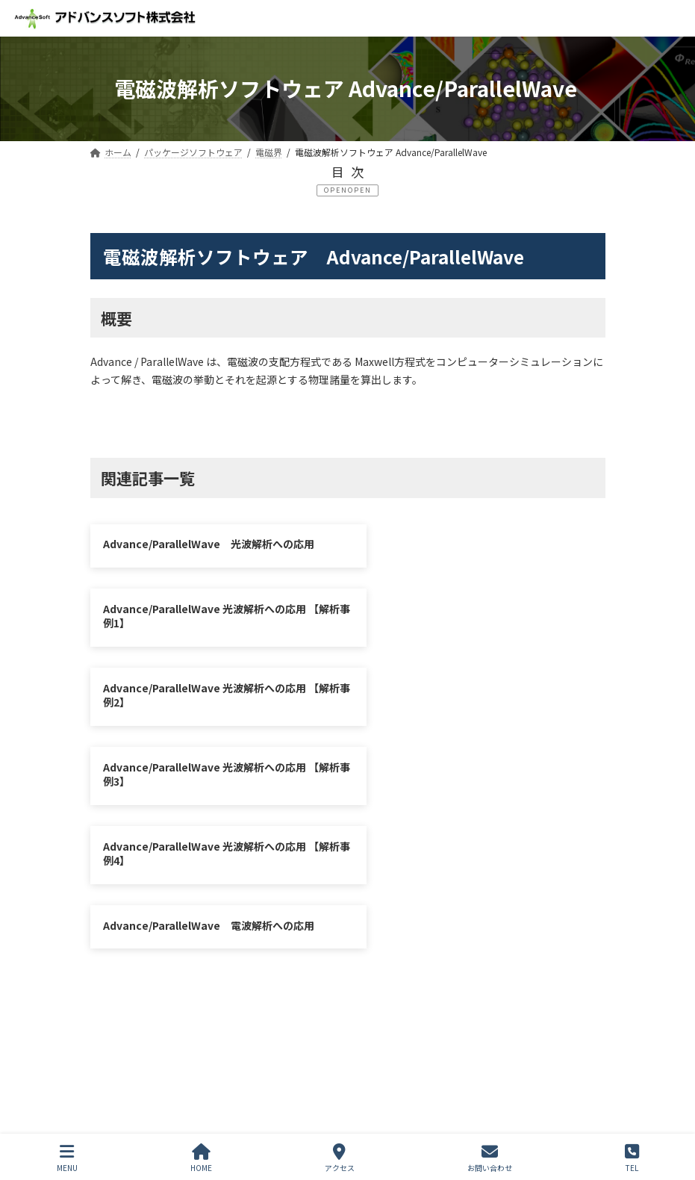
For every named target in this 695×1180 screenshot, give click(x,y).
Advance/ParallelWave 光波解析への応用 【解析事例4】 (204, 712)
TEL (632, 1158)
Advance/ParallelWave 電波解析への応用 (477, 705)
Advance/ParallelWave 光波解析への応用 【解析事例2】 (204, 632)
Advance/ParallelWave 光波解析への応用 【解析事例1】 (473, 551)
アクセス (340, 1158)
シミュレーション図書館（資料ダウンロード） (215, 962)
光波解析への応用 (213, 421)
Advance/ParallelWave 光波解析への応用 (208, 543)
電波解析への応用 (481, 421)
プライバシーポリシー (159, 951)
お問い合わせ (375, 951)
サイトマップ (277, 951)
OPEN (360, 190)
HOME (201, 1158)
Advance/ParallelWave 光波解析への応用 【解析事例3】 (473, 632)
